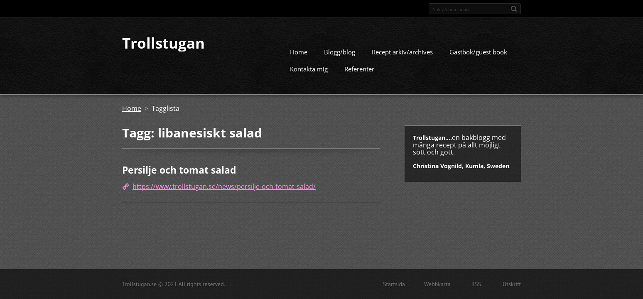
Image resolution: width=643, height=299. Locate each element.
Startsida (394, 284)
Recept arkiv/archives (402, 51)
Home (298, 51)
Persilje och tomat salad (179, 168)
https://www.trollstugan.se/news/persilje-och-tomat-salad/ (224, 184)
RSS (476, 284)
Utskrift (512, 284)
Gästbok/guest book (478, 51)
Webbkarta (437, 284)
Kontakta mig (309, 68)
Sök (513, 8)
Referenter (359, 68)
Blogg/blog (339, 51)
